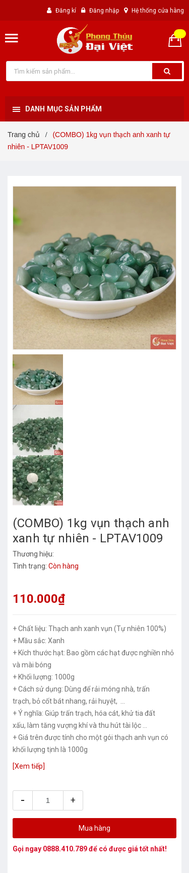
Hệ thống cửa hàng (158, 10)
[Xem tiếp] (29, 766)
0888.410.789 (65, 849)
